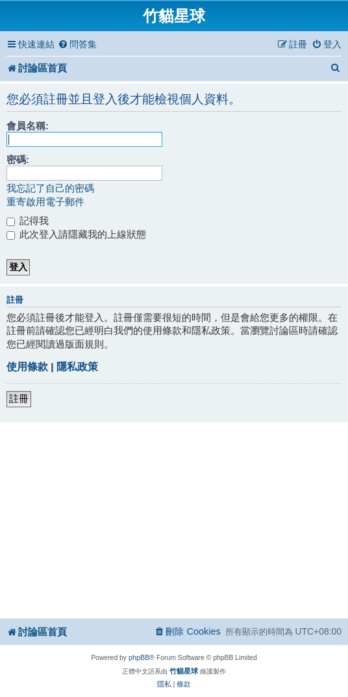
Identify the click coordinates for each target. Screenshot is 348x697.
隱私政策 (77, 366)
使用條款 (27, 366)
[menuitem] (77, 44)
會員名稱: (27, 125)
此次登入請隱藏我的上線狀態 (76, 234)
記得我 (27, 220)
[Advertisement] (175, 520)
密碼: (17, 159)
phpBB (139, 657)
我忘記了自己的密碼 (50, 188)
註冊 (19, 398)
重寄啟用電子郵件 (45, 201)
